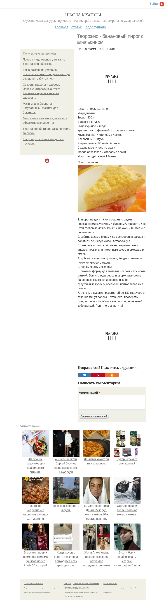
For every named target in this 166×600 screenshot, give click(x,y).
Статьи (76, 27)
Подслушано (95, 27)
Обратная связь (110, 584)
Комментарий (89, 392)
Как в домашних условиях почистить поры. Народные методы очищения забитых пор (46, 74)
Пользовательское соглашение (86, 584)
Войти (154, 3)
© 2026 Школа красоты (33, 584)
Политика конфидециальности (76, 588)
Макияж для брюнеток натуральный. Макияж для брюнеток (40, 108)
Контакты (67, 584)
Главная (61, 27)
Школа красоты (83, 14)
